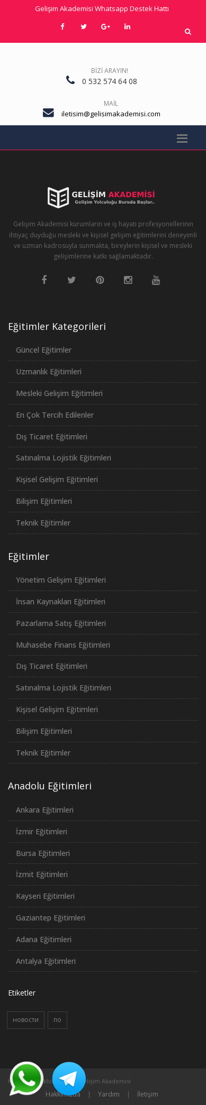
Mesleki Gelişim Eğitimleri (59, 393)
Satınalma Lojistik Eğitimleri (63, 458)
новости (26, 1019)
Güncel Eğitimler (43, 350)
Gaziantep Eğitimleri (50, 918)
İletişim (147, 1094)
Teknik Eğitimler (43, 523)
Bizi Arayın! (109, 70)
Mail (111, 103)
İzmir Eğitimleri (41, 831)
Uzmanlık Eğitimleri (49, 371)
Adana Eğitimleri (43, 939)
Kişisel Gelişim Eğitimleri (57, 479)
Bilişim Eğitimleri (44, 501)
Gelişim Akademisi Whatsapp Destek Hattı (102, 8)
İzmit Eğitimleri (42, 874)
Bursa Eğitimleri (43, 853)
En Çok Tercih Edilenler (55, 415)
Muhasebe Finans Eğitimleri (63, 645)
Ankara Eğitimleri (45, 810)
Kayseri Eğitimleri (45, 896)
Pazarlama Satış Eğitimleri (61, 623)
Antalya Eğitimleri (46, 961)
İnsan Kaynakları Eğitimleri (60, 601)
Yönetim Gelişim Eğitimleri (61, 580)
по (57, 1019)
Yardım (109, 1094)
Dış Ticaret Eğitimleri (51, 436)
